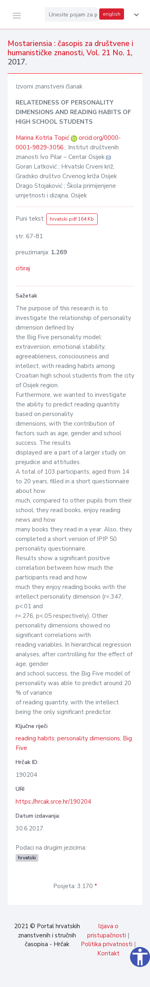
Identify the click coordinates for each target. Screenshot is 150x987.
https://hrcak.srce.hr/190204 (53, 802)
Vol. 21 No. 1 (108, 53)
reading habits (35, 738)
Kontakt (108, 953)
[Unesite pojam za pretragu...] (71, 14)
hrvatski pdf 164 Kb (72, 219)
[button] (134, 15)
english (111, 14)
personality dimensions (88, 738)
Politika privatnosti (106, 944)
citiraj (23, 268)
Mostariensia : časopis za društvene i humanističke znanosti (70, 48)
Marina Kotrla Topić (43, 138)
